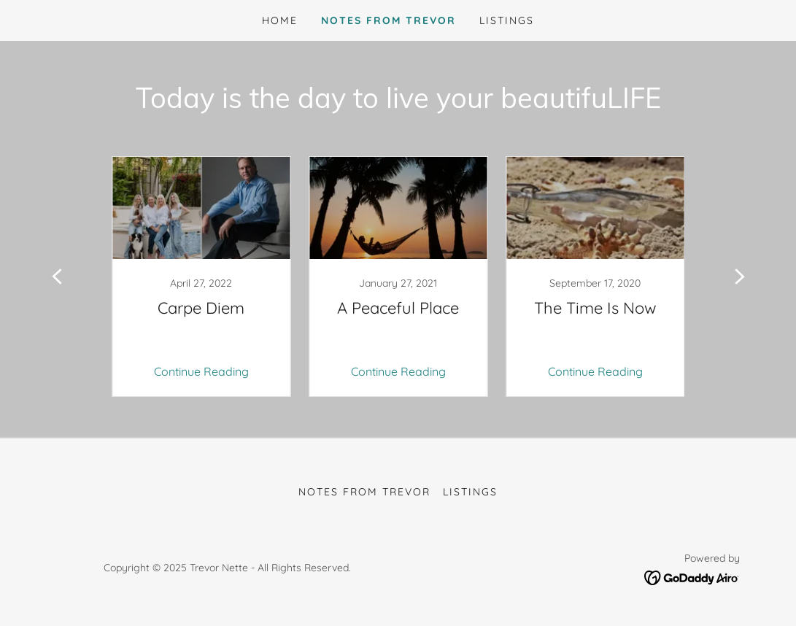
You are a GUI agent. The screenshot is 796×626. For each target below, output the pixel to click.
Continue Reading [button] (201, 371)
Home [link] (280, 20)
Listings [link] (506, 20)
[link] (201, 276)
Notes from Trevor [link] (388, 20)
